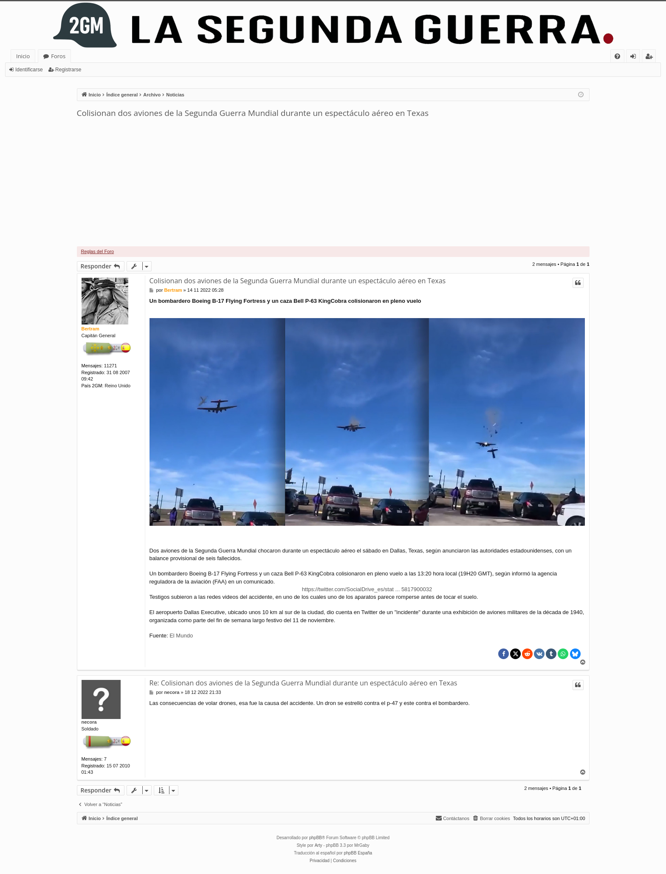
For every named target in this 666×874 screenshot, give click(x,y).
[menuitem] (617, 56)
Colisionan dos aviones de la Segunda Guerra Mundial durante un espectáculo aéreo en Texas (253, 112)
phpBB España (358, 853)
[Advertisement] (333, 182)
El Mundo (181, 635)
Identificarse (29, 70)
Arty (318, 845)
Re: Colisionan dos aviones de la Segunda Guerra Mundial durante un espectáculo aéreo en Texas (303, 683)
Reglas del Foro (97, 251)
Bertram (90, 328)
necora (89, 722)
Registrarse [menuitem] (650, 57)
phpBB (315, 837)
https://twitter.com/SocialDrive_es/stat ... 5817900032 (367, 589)
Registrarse (68, 70)
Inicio (23, 56)
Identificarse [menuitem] (635, 57)
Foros (58, 56)
